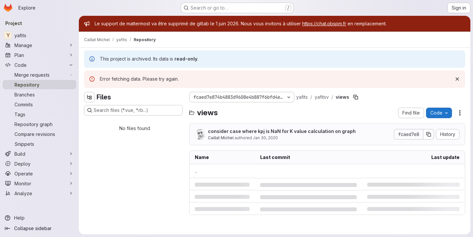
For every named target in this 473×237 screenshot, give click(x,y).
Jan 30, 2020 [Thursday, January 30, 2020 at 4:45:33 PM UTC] (265, 137)
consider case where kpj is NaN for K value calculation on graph (282, 131)
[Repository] (39, 84)
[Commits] (39, 104)
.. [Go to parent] (196, 171)
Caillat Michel (221, 137)
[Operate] (39, 173)
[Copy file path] (355, 97)
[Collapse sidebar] (39, 228)
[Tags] (39, 114)
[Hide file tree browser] (89, 97)
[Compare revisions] (39, 134)
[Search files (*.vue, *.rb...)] (133, 110)
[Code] (39, 64)
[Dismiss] (457, 79)
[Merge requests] (39, 74)
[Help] (39, 218)
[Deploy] (39, 163)
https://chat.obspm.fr (324, 23)
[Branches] (39, 94)
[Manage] (39, 45)
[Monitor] (39, 183)
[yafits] (39, 35)
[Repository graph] (39, 124)
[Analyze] (39, 193)
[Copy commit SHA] (428, 134)
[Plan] (39, 55)
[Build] (39, 153)
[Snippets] (39, 143)
